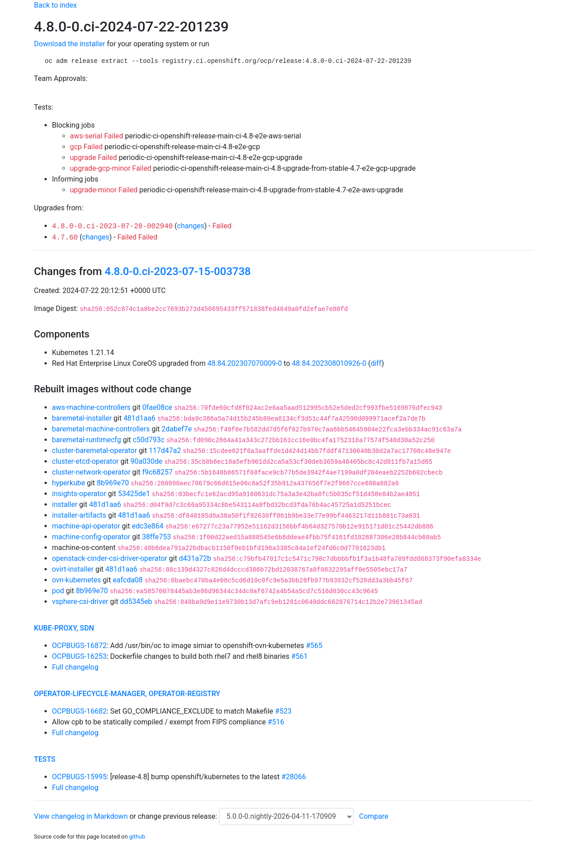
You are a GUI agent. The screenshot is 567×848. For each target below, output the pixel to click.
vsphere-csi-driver (80, 601)
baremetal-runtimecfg (86, 439)
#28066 (293, 777)
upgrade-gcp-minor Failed (111, 168)
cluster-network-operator (91, 472)
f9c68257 (157, 472)
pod (58, 590)
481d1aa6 (139, 418)
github (137, 836)
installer (65, 504)
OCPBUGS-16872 (79, 645)
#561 (299, 656)
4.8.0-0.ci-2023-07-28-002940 (112, 226)
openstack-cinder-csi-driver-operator (109, 558)
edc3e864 (147, 526)
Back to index (55, 5)
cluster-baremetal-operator (94, 450)
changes (190, 226)
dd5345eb (136, 601)
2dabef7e (176, 429)
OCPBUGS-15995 (79, 777)
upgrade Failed (93, 157)
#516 (276, 722)
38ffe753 (156, 537)
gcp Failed (86, 146)
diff (376, 363)
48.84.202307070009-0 (244, 363)
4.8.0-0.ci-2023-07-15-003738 (178, 271)
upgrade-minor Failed (104, 190)
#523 (283, 711)
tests (45, 759)
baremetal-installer (82, 418)
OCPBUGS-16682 (79, 711)
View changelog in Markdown (81, 816)
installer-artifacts (79, 515)
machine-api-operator (86, 526)
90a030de (146, 461)
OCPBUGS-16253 (79, 656)
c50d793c (149, 439)
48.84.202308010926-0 (329, 363)
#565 (314, 645)
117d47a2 (165, 450)
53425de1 (134, 493)
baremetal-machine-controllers (101, 429)
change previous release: (178, 816)
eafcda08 (128, 580)
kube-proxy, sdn (64, 628)
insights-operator (79, 493)
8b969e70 (113, 483)
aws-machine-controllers (91, 407)
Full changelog (75, 667)
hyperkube (68, 483)
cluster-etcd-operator (85, 461)
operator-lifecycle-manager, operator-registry (127, 693)
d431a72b (195, 558)
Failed (222, 226)
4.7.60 (65, 238)
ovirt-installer (73, 569)
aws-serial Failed (97, 136)
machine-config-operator (91, 537)
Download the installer (69, 44)
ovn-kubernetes (76, 580)
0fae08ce (157, 407)
